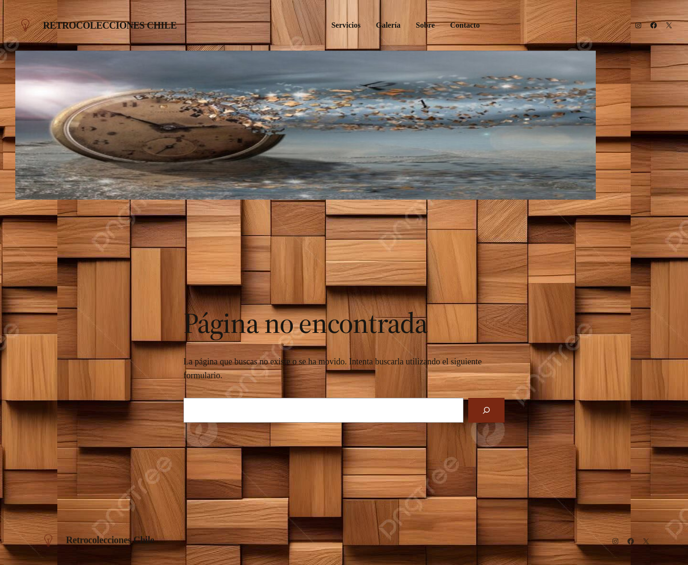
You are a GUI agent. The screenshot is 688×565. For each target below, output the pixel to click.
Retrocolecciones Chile (110, 25)
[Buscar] (486, 410)
